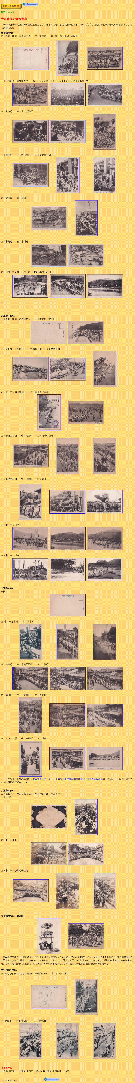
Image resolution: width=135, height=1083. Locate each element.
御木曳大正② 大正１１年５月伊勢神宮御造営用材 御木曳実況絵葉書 (69, 779)
